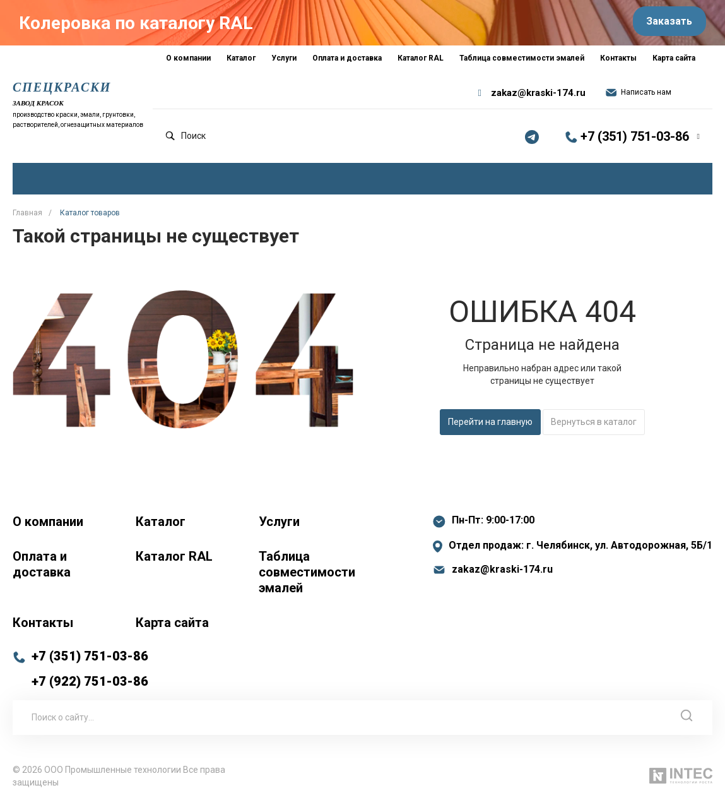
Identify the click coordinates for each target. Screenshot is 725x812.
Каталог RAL (174, 563)
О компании (48, 529)
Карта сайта (172, 630)
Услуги (279, 529)
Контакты (43, 630)
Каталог (161, 529)
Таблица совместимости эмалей (307, 579)
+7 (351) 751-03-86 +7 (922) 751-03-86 (90, 676)
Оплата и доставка (42, 571)
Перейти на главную (490, 430)
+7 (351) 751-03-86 (635, 144)
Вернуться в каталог (594, 430)
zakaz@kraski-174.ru (538, 101)
